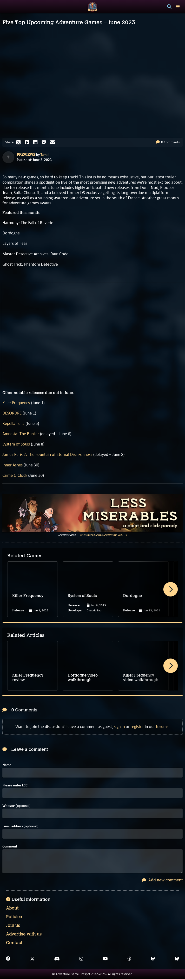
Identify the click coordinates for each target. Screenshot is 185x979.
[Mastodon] (153, 958)
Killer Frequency (16, 402)
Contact (14, 942)
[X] (32, 958)
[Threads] (129, 958)
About (12, 908)
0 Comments (168, 142)
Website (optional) (16, 805)
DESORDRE (12, 413)
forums (162, 726)
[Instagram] (81, 958)
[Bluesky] (177, 958)
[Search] (169, 7)
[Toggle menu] (178, 6)
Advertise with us (24, 934)
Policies (14, 916)
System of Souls (16, 444)
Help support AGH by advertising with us (103, 535)
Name (6, 765)
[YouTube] (105, 958)
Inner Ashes (12, 465)
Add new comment (162, 880)
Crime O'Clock (14, 475)
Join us (13, 925)
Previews (26, 154)
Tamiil (44, 154)
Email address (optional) (20, 826)
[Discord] (57, 958)
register (137, 726)
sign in (119, 726)
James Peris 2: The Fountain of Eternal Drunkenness (47, 454)
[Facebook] (8, 958)
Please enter (14, 785)
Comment (9, 846)
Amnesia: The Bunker (20, 433)
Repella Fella (13, 423)
